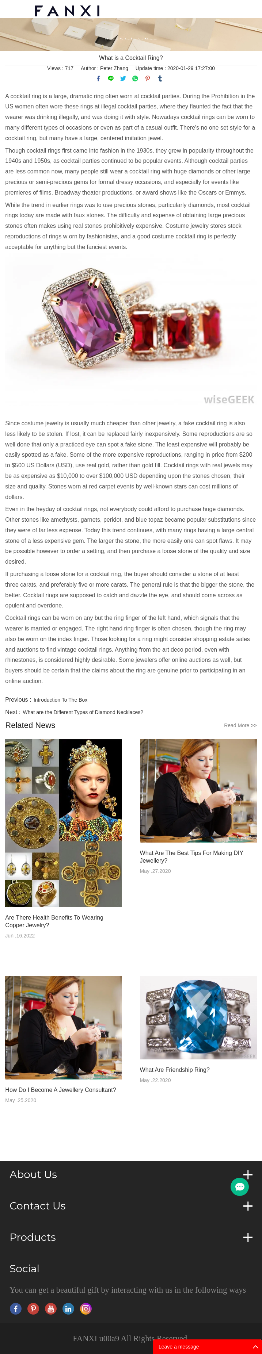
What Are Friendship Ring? (175, 1070)
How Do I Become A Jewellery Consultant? (60, 1090)
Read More (240, 725)
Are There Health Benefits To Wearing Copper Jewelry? (54, 921)
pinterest (147, 78)
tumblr (160, 78)
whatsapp (135, 78)
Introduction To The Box (60, 700)
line (110, 78)
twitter (123, 78)
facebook (98, 78)
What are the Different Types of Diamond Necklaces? (83, 712)
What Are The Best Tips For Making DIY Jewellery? (191, 857)
